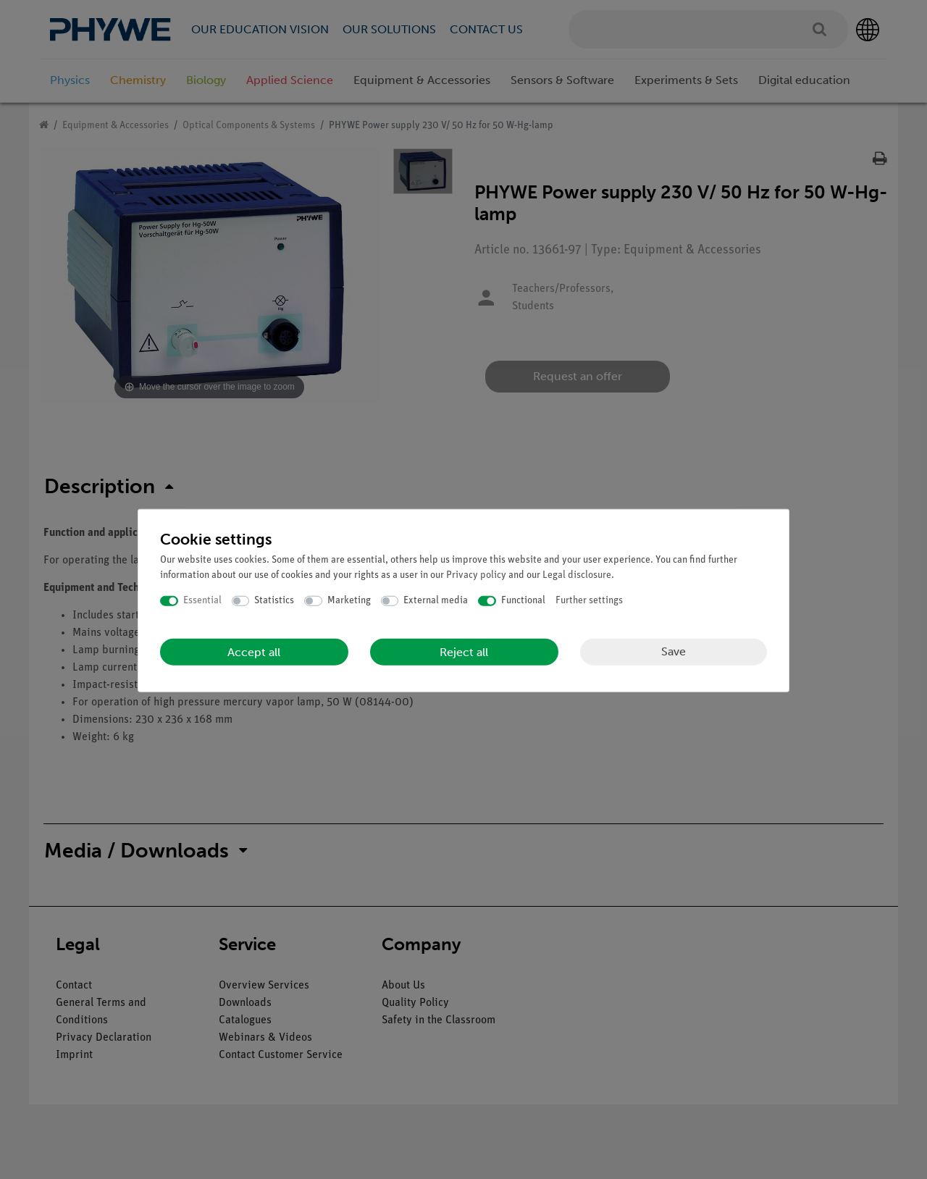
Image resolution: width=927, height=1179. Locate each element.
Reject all (464, 651)
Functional (523, 600)
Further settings (589, 600)
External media (435, 600)
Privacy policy (476, 575)
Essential (202, 600)
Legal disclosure (576, 575)
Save (673, 651)
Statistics (274, 600)
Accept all (253, 651)
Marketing (349, 600)
